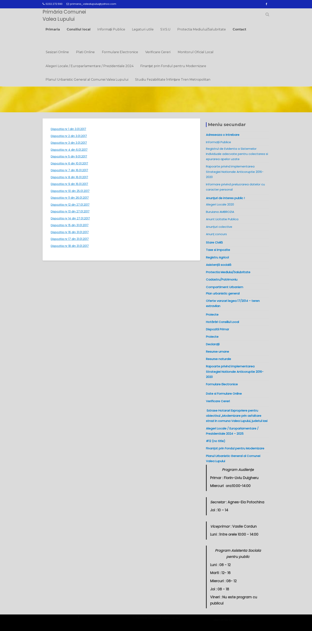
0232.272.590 (52, 4)
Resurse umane (217, 351)
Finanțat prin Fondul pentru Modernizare (173, 66)
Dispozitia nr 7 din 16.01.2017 (69, 170)
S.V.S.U (165, 29)
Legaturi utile (143, 29)
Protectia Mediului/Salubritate (201, 29)
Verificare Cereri (158, 52)
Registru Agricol (217, 257)
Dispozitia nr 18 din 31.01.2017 (70, 246)
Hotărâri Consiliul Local (222, 322)
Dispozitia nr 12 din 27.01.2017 (70, 205)
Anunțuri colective (219, 227)
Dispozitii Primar (217, 329)
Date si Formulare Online (224, 393)
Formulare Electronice (120, 52)
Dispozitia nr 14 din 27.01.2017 (70, 218)
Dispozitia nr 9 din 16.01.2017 (69, 184)
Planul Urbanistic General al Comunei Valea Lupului (87, 79)
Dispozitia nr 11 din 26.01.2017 (70, 198)
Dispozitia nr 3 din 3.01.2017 (69, 143)
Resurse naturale (218, 359)
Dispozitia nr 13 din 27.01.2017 (70, 211)
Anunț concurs (216, 234)
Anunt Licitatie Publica (222, 219)
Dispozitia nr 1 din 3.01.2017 (68, 129)
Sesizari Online (57, 52)
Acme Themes (243, 622)
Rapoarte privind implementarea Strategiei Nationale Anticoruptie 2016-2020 (234, 171)
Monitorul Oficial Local (196, 52)
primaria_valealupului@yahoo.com (91, 4)
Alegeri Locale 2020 (220, 204)
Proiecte (212, 337)
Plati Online (85, 52)
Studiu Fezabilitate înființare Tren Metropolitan (172, 79)
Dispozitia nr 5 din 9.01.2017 (69, 156)
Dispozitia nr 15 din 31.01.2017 (70, 225)
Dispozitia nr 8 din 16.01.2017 (69, 177)
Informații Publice (111, 29)
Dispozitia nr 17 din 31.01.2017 (70, 239)
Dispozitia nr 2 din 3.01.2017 (69, 136)
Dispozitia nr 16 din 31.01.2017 (70, 232)
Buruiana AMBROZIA (220, 212)
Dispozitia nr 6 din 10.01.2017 (69, 163)
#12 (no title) (215, 441)
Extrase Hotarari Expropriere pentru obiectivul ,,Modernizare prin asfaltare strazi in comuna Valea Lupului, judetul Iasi (237, 415)
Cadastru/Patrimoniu (221, 279)
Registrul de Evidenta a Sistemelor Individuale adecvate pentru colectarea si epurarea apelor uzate (237, 154)
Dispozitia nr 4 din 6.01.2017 (69, 150)
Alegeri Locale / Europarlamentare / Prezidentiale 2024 (90, 66)
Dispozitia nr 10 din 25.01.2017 (70, 191)
